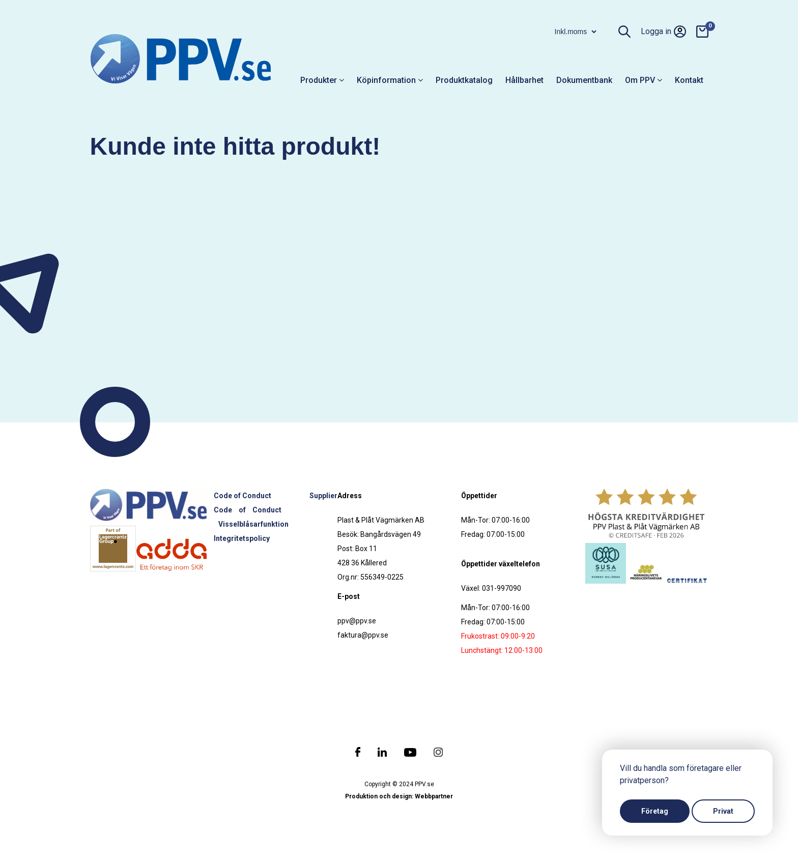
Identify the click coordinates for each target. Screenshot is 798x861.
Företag (654, 811)
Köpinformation (390, 80)
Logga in (663, 31)
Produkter (322, 80)
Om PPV (643, 80)
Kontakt (689, 80)
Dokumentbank (584, 80)
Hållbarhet (524, 80)
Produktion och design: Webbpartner (399, 796)
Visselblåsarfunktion (253, 524)
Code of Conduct (242, 496)
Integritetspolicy (242, 538)
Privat (723, 811)
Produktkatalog (464, 80)
